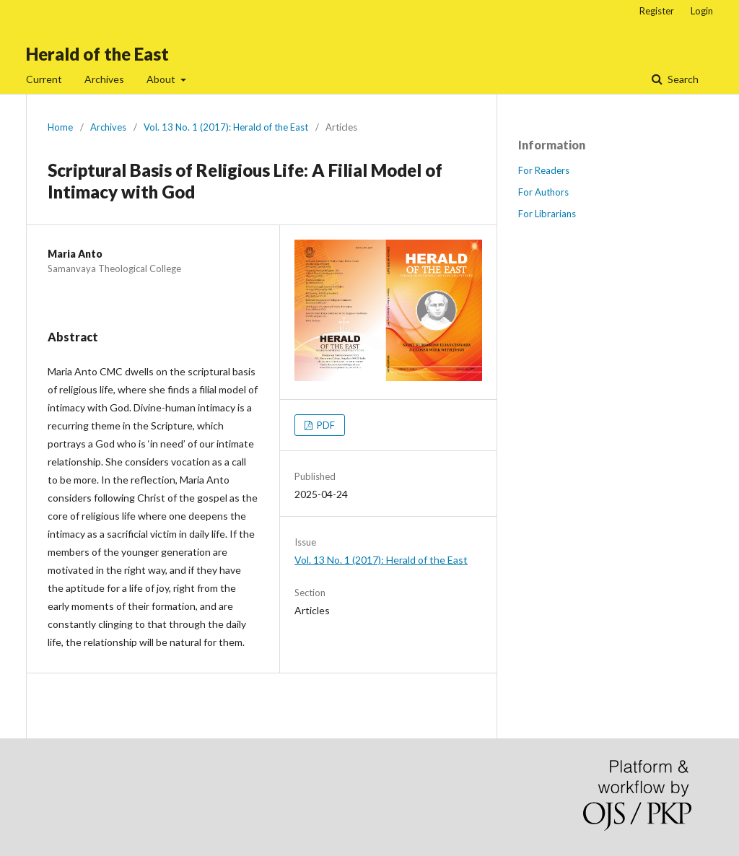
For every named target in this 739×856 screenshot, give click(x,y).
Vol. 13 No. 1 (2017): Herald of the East (226, 127)
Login (702, 11)
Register (656, 11)
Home (60, 127)
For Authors (543, 192)
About (162, 79)
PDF (325, 425)
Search (682, 79)
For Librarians (547, 213)
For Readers (543, 170)
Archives (104, 79)
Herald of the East (97, 53)
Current (44, 79)
